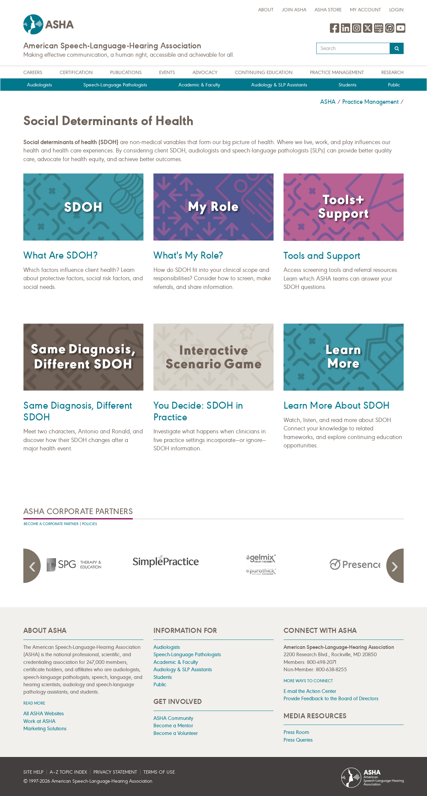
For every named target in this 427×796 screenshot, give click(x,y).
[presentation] (71, 564)
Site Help (33, 772)
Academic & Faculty (199, 85)
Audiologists (39, 85)
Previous (33, 566)
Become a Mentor (173, 725)
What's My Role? (188, 255)
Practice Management (337, 72)
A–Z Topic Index (68, 772)
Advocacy (205, 72)
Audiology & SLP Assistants (279, 85)
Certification (76, 72)
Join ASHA (294, 10)
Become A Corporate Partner (51, 524)
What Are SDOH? (60, 255)
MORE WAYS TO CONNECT (308, 680)
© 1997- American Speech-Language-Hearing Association (87, 781)
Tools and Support (322, 256)
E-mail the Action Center (310, 691)
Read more (34, 703)
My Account (365, 10)
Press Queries (298, 740)
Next (394, 566)
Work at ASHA (39, 721)
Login (396, 10)
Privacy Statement (115, 772)
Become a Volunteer (175, 733)
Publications (126, 72)
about (266, 10)
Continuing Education (264, 72)
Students (348, 85)
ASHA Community (173, 718)
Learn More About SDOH (337, 405)
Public (394, 85)
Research (392, 72)
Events (167, 72)
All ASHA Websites (43, 713)
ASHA (328, 101)
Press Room (296, 732)
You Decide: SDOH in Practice (198, 411)
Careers (32, 72)
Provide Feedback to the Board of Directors (331, 698)
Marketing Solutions (44, 728)
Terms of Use (159, 772)
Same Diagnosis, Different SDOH (77, 411)
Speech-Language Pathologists (115, 85)
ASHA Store (328, 10)
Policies (89, 524)
